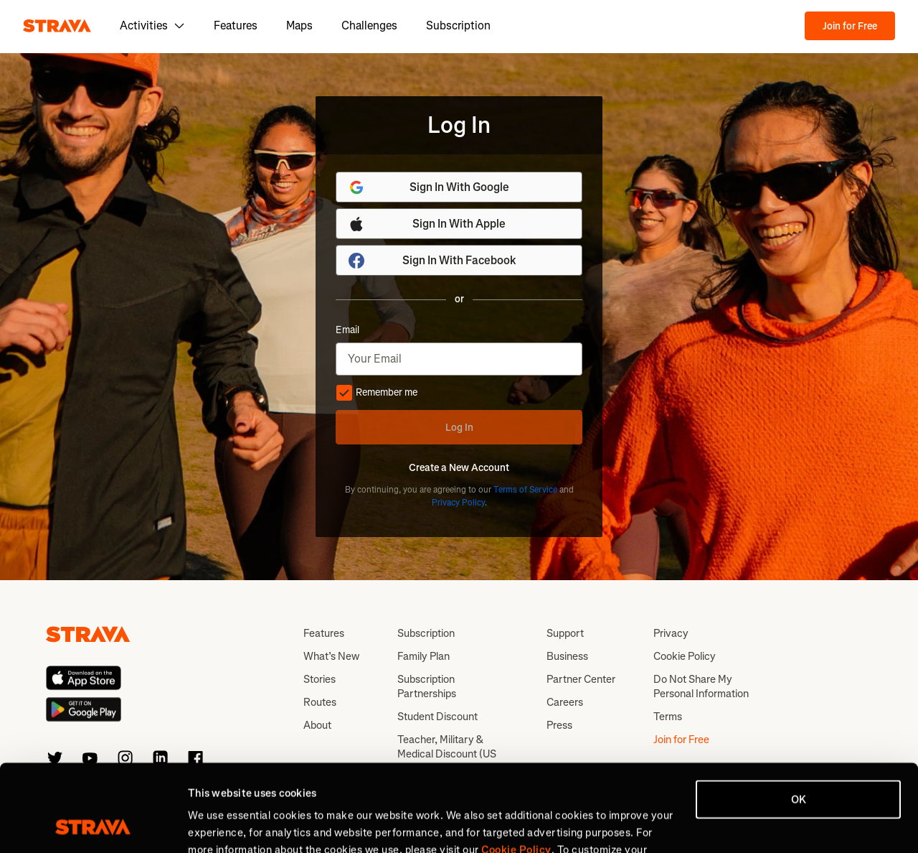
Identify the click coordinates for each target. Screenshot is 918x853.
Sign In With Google (428, 187)
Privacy (670, 633)
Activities (152, 25)
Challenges (369, 25)
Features (235, 25)
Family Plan (423, 656)
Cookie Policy (684, 656)
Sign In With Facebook (432, 260)
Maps (299, 25)
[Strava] (57, 25)
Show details (219, 825)
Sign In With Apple (427, 224)
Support (565, 633)
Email (347, 330)
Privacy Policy (458, 502)
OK (798, 718)
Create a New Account (459, 468)
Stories (319, 679)
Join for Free (850, 26)
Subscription (458, 25)
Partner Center (580, 679)
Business (567, 656)
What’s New (331, 656)
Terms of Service (525, 489)
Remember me (376, 392)
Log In (459, 427)
